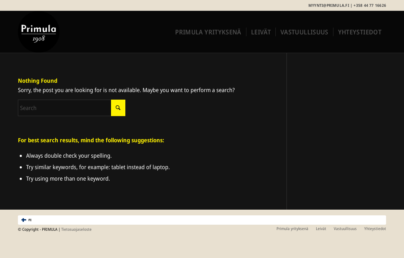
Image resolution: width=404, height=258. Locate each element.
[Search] (71, 108)
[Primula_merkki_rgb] (38, 32)
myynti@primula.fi (328, 5)
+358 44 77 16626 (370, 5)
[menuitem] (208, 32)
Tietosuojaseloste (76, 229)
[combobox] (202, 220)
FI (26, 220)
